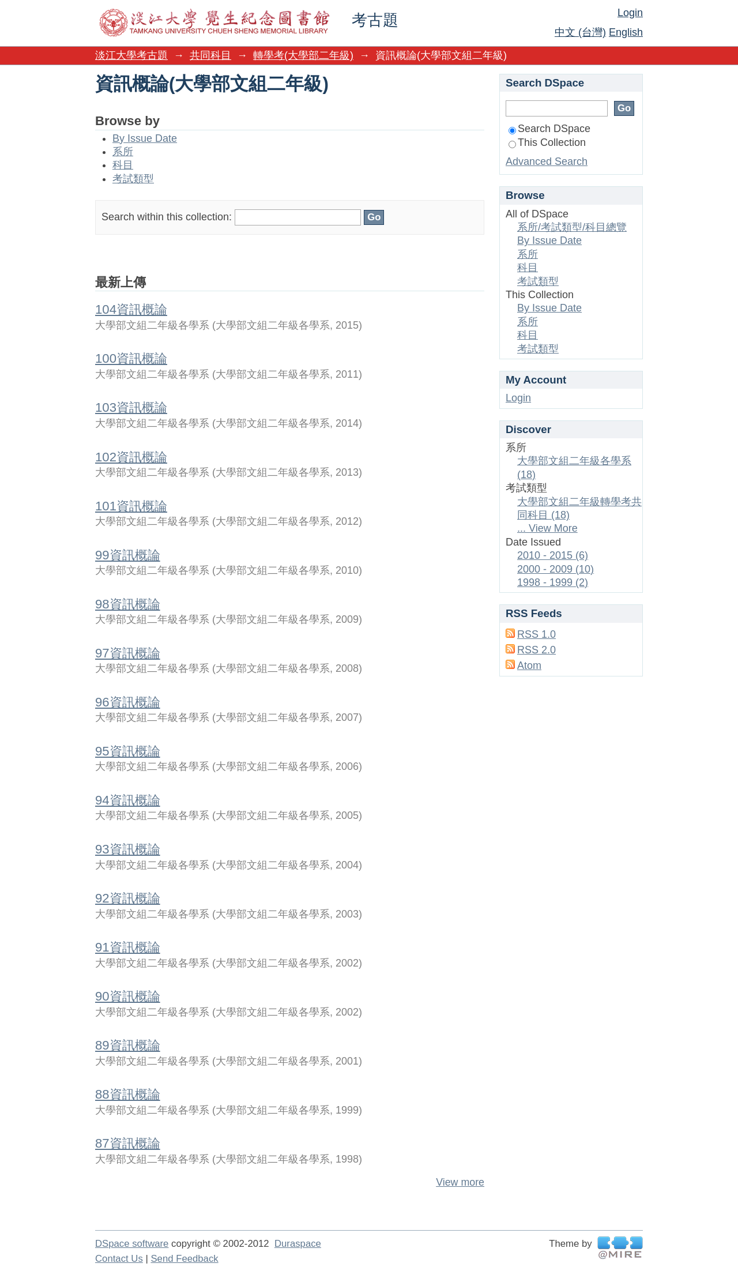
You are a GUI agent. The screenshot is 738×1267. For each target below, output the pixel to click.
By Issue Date (144, 138)
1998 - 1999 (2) (552, 582)
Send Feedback (184, 1258)
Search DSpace (549, 128)
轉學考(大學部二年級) (303, 55)
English (626, 32)
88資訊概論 (127, 1094)
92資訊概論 (127, 898)
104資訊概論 (131, 309)
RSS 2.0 (536, 650)
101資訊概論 (131, 506)
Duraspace (297, 1243)
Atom (529, 665)
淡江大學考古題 (131, 55)
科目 (122, 165)
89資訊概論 (127, 1045)
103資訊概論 (131, 407)
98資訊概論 (127, 604)
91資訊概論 (127, 947)
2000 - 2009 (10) (555, 569)
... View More (547, 528)
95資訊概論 (127, 751)
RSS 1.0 (536, 634)
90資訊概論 (127, 996)
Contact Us (119, 1258)
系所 (122, 151)
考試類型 (133, 179)
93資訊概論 (127, 849)
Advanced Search (547, 161)
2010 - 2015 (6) (552, 555)
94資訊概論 (127, 800)
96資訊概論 (127, 702)
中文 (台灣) (580, 32)
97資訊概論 (127, 653)
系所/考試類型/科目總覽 (572, 227)
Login (630, 12)
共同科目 (210, 55)
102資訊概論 (131, 457)
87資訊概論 (127, 1143)
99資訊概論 (127, 555)
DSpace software (131, 1243)
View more (460, 1182)
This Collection (547, 142)
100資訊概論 (131, 358)
